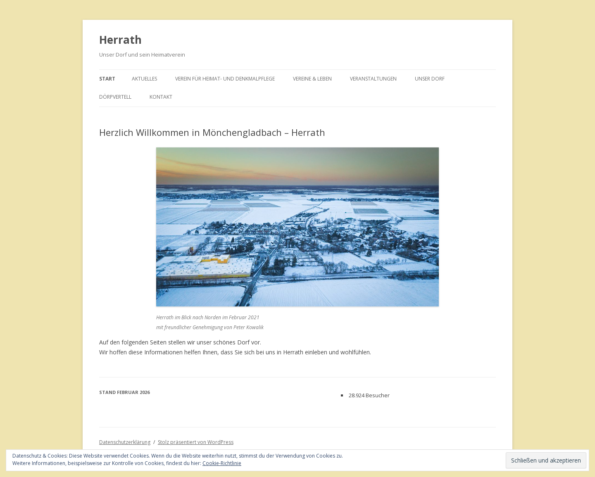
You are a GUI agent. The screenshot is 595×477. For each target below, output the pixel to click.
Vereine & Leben (312, 78)
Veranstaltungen (373, 78)
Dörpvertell (115, 96)
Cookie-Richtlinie (221, 463)
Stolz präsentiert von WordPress (195, 442)
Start (107, 78)
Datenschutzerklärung (124, 442)
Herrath (120, 39)
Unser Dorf (430, 78)
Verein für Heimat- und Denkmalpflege (225, 78)
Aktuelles (144, 78)
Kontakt (161, 96)
